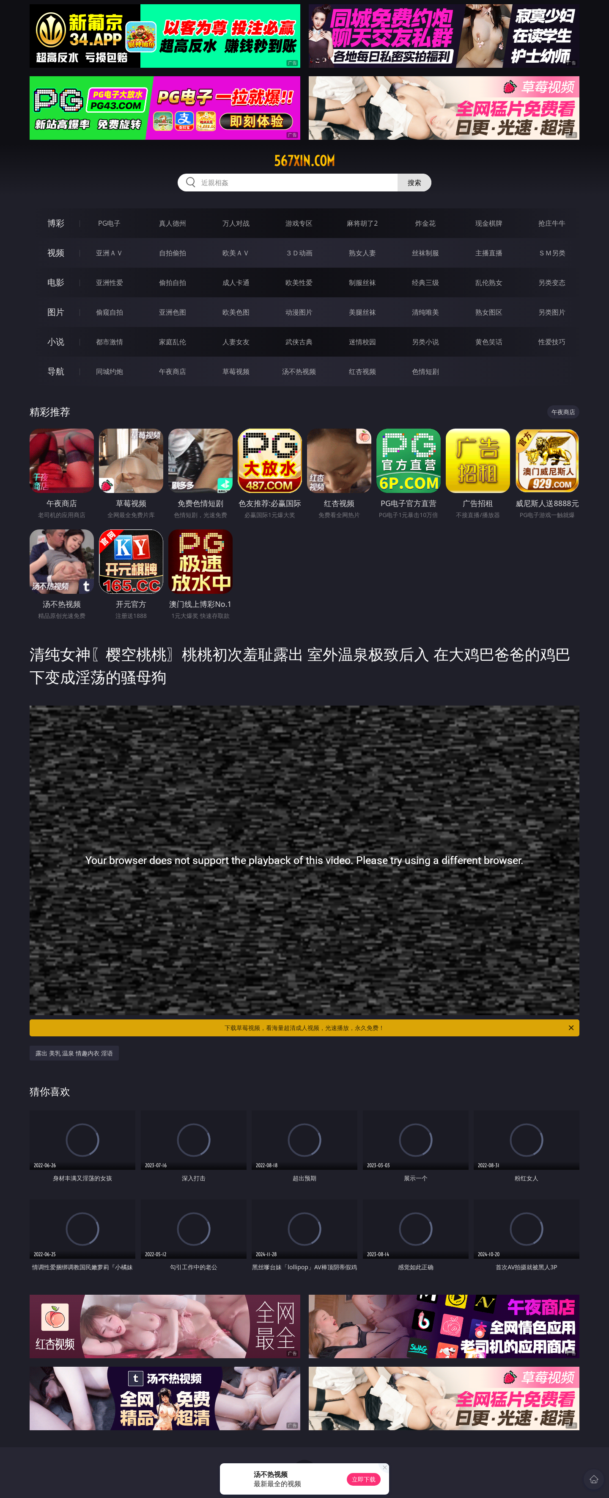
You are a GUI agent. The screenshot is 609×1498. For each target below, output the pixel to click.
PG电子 (109, 223)
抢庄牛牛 (551, 223)
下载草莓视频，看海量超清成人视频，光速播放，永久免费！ (400, 1028)
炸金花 (425, 223)
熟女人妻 (362, 253)
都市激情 (109, 341)
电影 (55, 282)
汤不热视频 (299, 371)
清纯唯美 (425, 312)
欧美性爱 (299, 282)
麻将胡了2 (362, 223)
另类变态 (551, 282)
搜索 (414, 182)
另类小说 (425, 341)
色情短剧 (425, 371)
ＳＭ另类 (551, 253)
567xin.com (304, 160)
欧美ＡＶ (236, 253)
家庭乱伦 (172, 341)
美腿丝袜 (362, 312)
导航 (55, 371)
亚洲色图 (172, 312)
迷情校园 (362, 341)
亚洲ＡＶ (109, 253)
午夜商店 (172, 371)
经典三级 (425, 282)
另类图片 (551, 312)
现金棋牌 (488, 223)
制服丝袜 (362, 282)
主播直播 (488, 253)
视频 (55, 252)
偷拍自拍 (172, 282)
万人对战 (236, 223)
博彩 (55, 223)
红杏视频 (362, 371)
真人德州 (172, 223)
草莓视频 (236, 371)
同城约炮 (109, 371)
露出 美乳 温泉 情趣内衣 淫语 (74, 1053)
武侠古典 (299, 341)
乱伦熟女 (488, 282)
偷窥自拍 (109, 312)
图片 (55, 312)
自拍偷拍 (172, 253)
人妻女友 (236, 341)
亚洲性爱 (109, 282)
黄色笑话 (488, 341)
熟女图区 (488, 312)
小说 (55, 341)
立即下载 (364, 1479)
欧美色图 (236, 312)
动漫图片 (299, 312)
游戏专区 (299, 223)
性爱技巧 (551, 341)
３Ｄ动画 (299, 253)
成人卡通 (236, 282)
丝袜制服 (425, 253)
